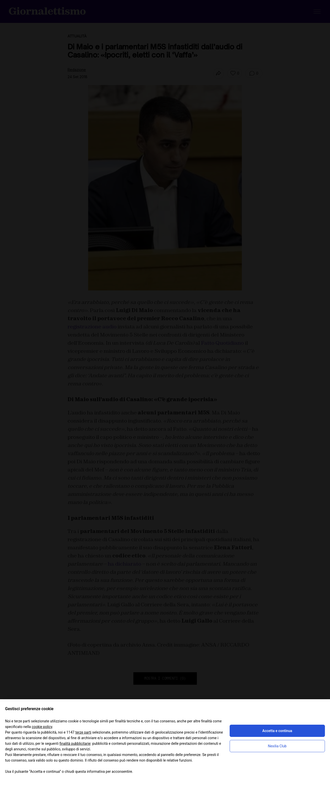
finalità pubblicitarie (74, 743)
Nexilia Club (277, 746)
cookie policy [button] (42, 727)
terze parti (83, 732)
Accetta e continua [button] (277, 731)
